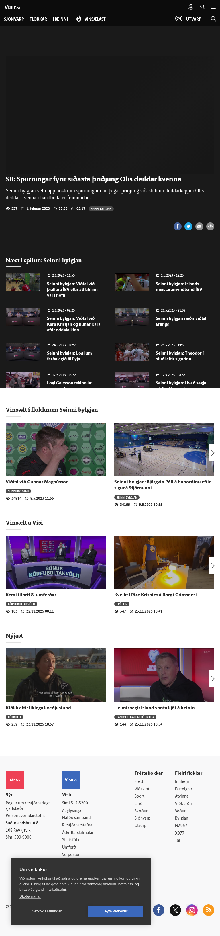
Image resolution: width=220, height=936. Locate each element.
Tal (177, 841)
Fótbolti (14, 716)
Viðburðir (183, 804)
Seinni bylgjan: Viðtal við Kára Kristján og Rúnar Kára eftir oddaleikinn (74, 325)
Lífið (139, 804)
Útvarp (140, 826)
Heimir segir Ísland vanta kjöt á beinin (154, 708)
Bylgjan (181, 818)
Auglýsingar (72, 811)
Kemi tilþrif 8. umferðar (31, 595)
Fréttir (122, 603)
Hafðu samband (76, 818)
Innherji (182, 782)
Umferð (69, 847)
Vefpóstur (71, 855)
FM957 (181, 826)
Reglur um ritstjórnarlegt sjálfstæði (28, 806)
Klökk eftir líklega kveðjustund (38, 708)
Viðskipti (142, 789)
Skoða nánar (30, 896)
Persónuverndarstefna (26, 816)
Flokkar (38, 19)
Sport (139, 796)
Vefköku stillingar (47, 911)
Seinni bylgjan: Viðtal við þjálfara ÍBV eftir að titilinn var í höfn (72, 290)
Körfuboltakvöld (21, 603)
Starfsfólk (70, 840)
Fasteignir (183, 789)
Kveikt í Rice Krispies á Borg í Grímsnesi (155, 595)
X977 (179, 833)
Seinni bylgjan (101, 208)
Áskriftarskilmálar (77, 833)
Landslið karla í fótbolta (135, 716)
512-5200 (79, 803)
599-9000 (23, 837)
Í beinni (60, 19)
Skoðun (141, 811)
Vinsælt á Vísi (24, 522)
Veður (180, 811)
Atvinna (181, 796)
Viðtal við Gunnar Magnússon (37, 482)
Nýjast (14, 635)
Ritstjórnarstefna (77, 825)
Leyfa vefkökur (115, 911)
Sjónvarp (142, 818)
